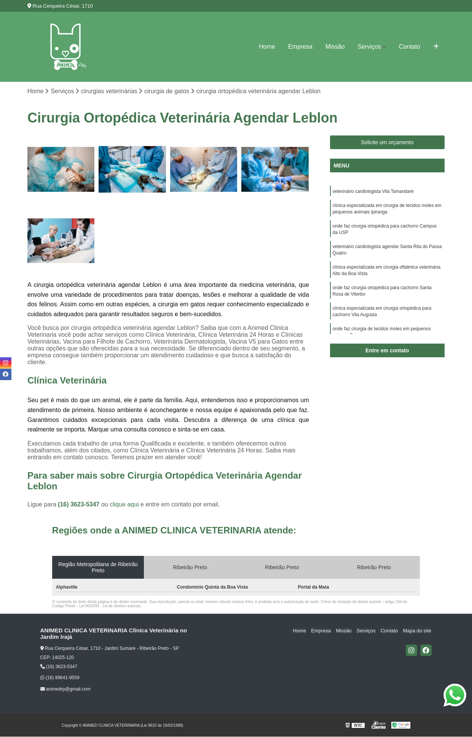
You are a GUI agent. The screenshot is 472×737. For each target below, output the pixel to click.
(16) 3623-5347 (79, 504)
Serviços (369, 46)
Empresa (300, 46)
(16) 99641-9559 (60, 678)
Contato (409, 46)
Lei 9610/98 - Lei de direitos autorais (110, 606)
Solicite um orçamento (387, 143)
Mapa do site (417, 631)
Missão (335, 46)
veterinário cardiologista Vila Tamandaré (373, 191)
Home (267, 46)
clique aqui (124, 504)
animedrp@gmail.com (65, 689)
